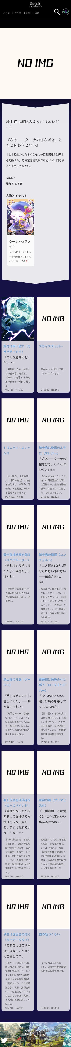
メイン (6, 13)
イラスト (28, 13)
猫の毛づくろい (49, 934)
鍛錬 (37, 13)
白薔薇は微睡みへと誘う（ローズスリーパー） (52, 685)
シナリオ (16, 13)
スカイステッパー (51, 346)
